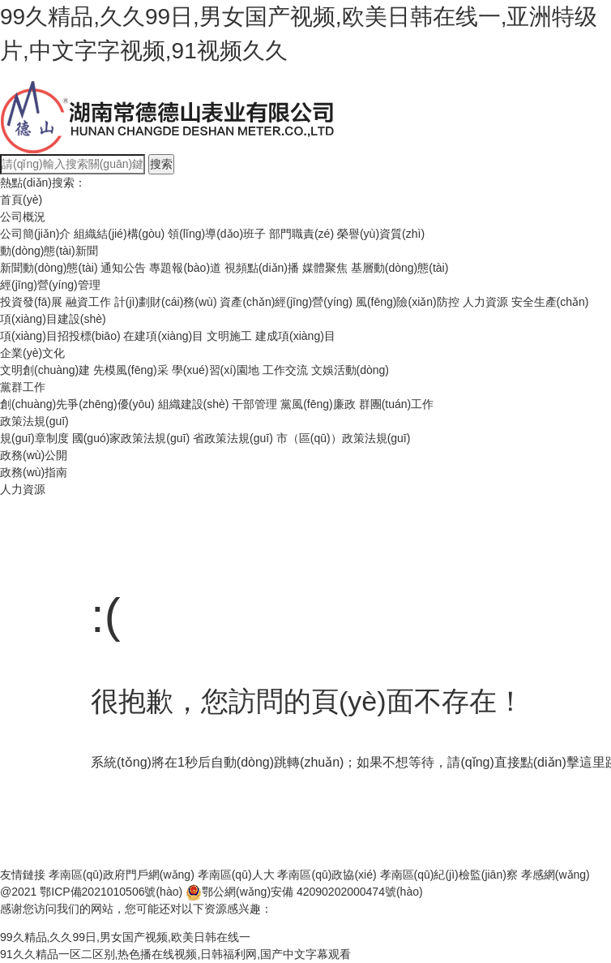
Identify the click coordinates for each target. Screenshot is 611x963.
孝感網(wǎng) (555, 874)
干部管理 (254, 404)
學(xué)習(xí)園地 (215, 369)
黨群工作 (22, 386)
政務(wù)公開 (33, 455)
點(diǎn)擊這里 (562, 762)
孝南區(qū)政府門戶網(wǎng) (121, 874)
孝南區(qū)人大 (236, 874)
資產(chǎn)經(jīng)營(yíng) (286, 301)
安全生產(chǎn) (550, 301)
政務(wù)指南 (33, 472)
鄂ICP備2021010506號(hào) (111, 891)
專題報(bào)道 (185, 267)
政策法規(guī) (34, 421)
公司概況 (22, 216)
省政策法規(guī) (233, 438)
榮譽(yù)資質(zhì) (381, 233)
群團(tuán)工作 (396, 404)
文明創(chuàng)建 (45, 369)
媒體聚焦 (325, 267)
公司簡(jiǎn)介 (35, 233)
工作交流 (285, 369)
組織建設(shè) (193, 404)
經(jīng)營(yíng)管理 (50, 284)
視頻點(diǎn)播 (261, 267)
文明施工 (229, 335)
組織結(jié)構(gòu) (119, 233)
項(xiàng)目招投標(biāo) (60, 335)
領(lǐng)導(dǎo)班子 (217, 233)
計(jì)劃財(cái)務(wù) (165, 301)
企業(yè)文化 (32, 352)
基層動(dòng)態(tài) (400, 267)
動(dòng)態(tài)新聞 (49, 250)
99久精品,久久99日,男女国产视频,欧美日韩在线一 (125, 937)
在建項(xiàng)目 (163, 335)
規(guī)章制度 (34, 438)
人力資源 (485, 301)
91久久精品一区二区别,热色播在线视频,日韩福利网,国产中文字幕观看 (175, 954)
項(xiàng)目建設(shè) (53, 318)
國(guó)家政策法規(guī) (131, 438)
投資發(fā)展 (31, 301)
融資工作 (88, 301)
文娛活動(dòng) (350, 369)
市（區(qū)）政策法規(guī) (343, 438)
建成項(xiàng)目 (295, 335)
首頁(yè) (21, 199)
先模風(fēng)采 (131, 369)
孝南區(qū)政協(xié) (326, 874)
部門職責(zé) (301, 233)
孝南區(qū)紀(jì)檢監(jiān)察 (449, 874)
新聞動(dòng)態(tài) (49, 267)
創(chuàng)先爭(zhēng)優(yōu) (77, 404)
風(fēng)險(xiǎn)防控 (407, 301)
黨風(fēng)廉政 (318, 404)
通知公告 (123, 267)
